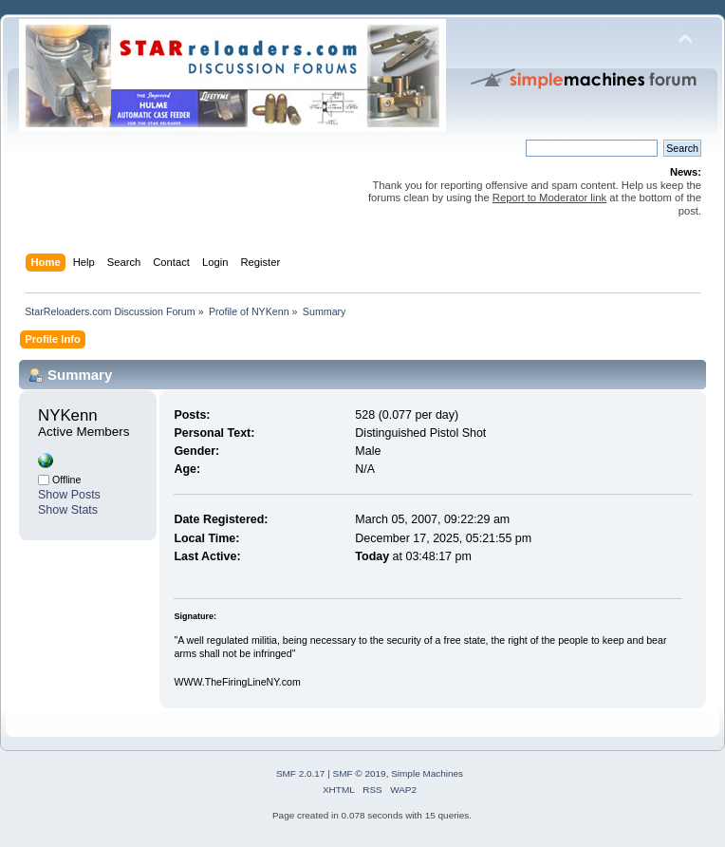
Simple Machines (427, 773)
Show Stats (68, 510)
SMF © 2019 (359, 773)
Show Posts (69, 494)
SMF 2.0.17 (300, 773)
